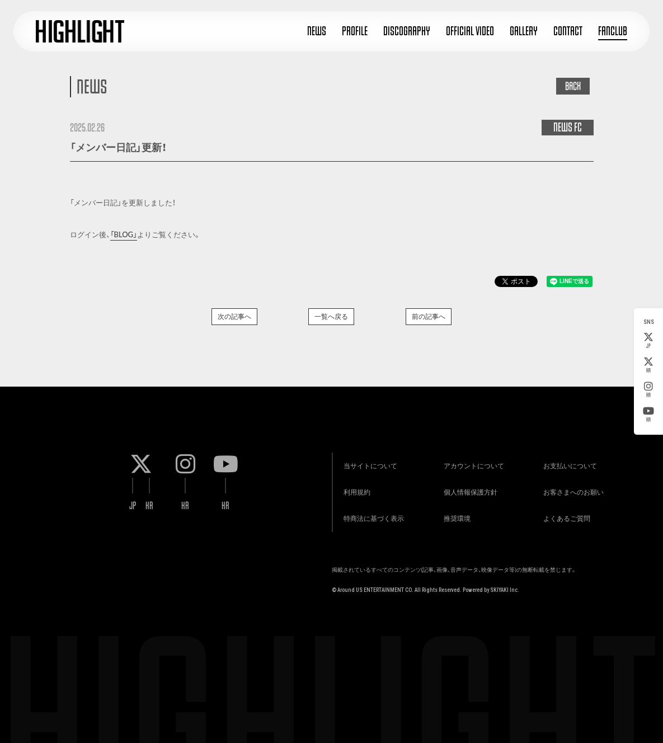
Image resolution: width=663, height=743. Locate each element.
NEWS (316, 31)
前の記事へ (428, 316)
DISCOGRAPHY (406, 31)
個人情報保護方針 (467, 489)
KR (648, 365)
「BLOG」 (124, 234)
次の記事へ (234, 316)
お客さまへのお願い (570, 489)
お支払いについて (567, 461)
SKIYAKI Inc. (504, 589)
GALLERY (524, 31)
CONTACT (567, 31)
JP (648, 341)
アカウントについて (470, 461)
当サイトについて (367, 461)
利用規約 (354, 489)
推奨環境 (453, 516)
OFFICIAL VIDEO (470, 31)
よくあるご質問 (563, 516)
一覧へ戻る (331, 316)
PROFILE (355, 31)
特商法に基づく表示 (371, 516)
